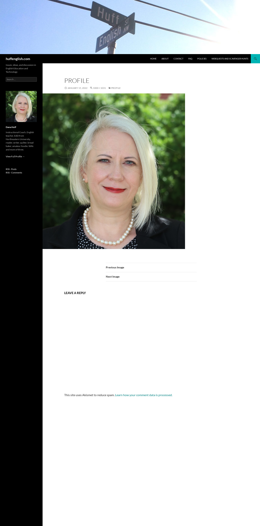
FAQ (190, 58)
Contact (178, 58)
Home (153, 58)
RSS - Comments (14, 172)
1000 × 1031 (99, 88)
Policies (202, 58)
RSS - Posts (11, 169)
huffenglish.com (18, 59)
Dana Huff (11, 127)
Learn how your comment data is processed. (143, 395)
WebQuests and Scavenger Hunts (229, 58)
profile (116, 88)
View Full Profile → (15, 156)
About (165, 58)
